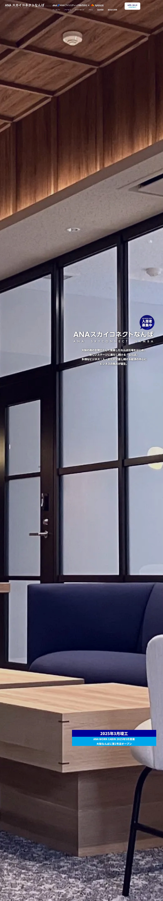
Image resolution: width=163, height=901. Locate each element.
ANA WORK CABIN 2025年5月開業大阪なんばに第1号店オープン (114, 741)
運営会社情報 (112, 10)
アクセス (67, 10)
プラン (90, 10)
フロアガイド (79, 10)
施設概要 (100, 10)
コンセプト (56, 10)
